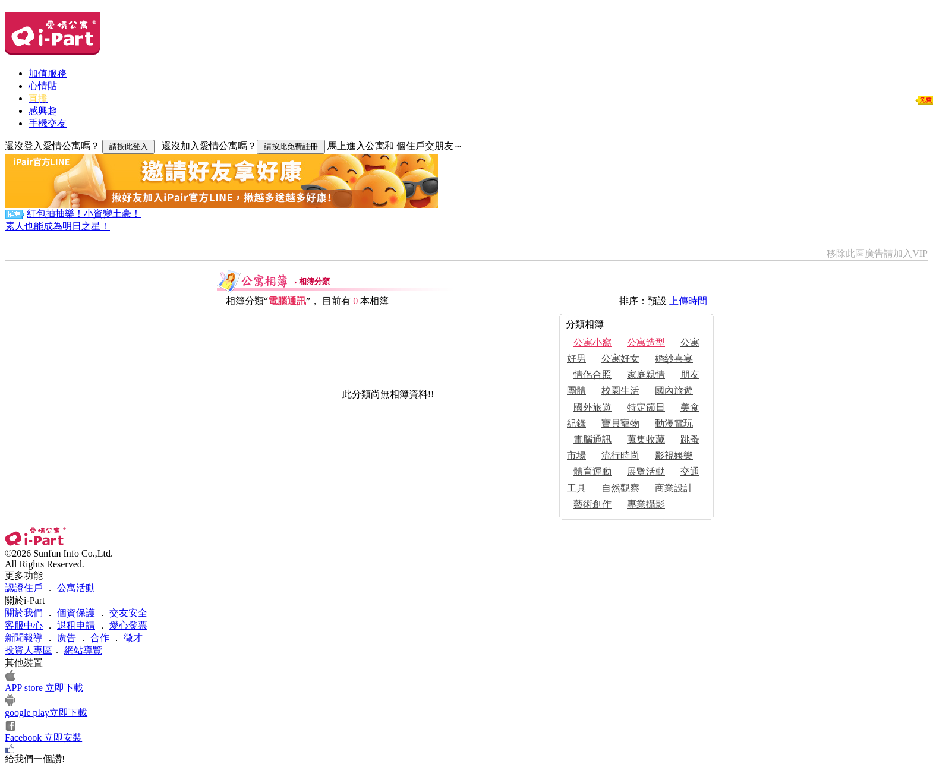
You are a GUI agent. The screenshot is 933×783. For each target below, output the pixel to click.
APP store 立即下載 (44, 688)
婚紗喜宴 (674, 358)
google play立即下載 (46, 713)
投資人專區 (28, 650)
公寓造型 (646, 342)
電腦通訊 (592, 439)
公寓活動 (76, 588)
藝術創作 (592, 504)
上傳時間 (688, 301)
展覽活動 (646, 471)
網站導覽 (83, 650)
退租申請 (76, 625)
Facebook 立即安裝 (43, 738)
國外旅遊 (592, 407)
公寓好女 (620, 358)
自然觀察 (620, 488)
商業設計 (674, 488)
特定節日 (646, 407)
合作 (101, 638)
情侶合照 (592, 375)
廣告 (67, 638)
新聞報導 (25, 638)
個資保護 (76, 613)
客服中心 (24, 625)
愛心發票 (128, 625)
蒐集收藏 (646, 439)
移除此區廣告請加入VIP (877, 253)
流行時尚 (620, 455)
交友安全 (128, 613)
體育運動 (592, 471)
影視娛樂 (674, 455)
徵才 (133, 638)
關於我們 (25, 613)
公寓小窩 (592, 342)
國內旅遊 (674, 391)
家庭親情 (646, 375)
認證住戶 (24, 588)
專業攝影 (646, 504)
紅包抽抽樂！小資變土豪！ (84, 214)
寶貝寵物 (620, 423)
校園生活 (620, 391)
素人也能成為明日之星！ (57, 226)
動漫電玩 (674, 423)
